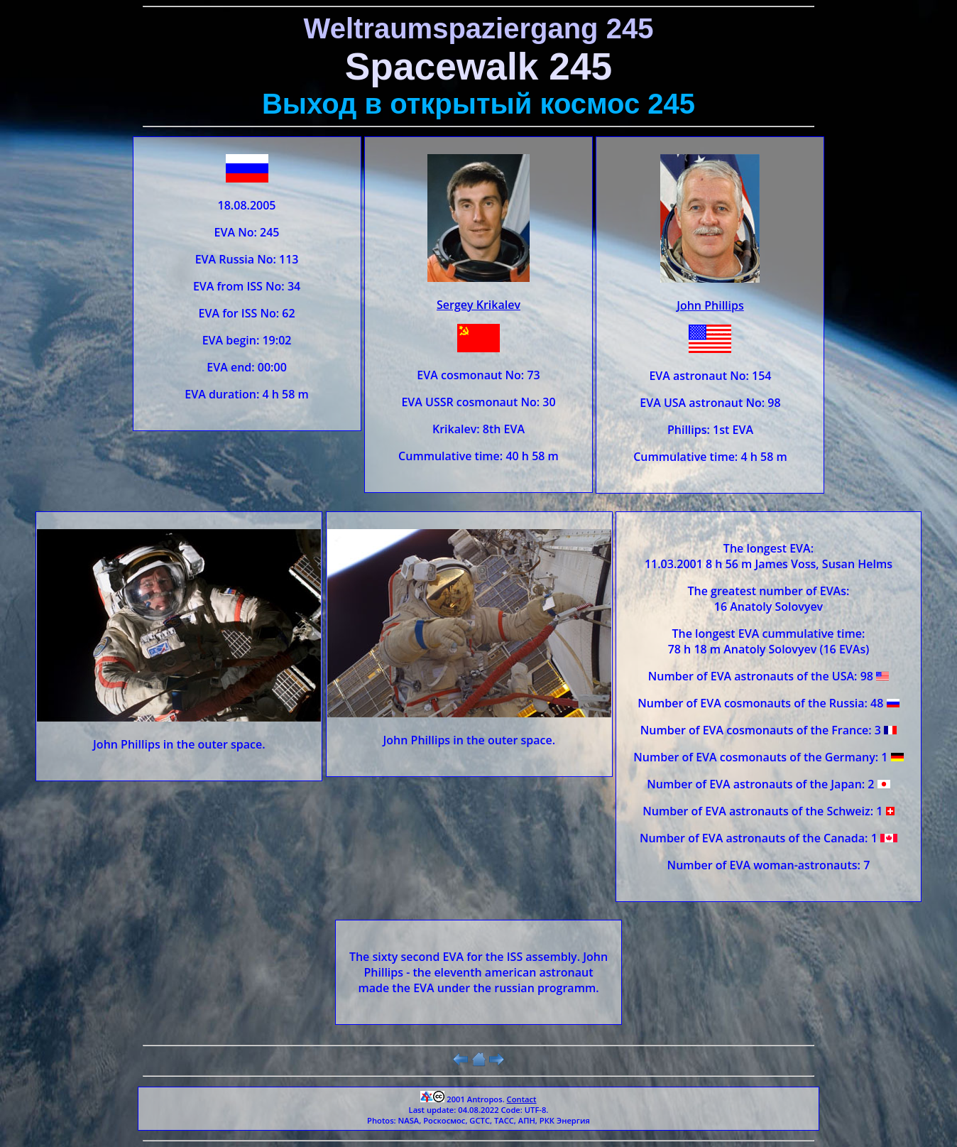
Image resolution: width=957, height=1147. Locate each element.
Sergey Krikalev (478, 304)
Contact (522, 1099)
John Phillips (710, 305)
